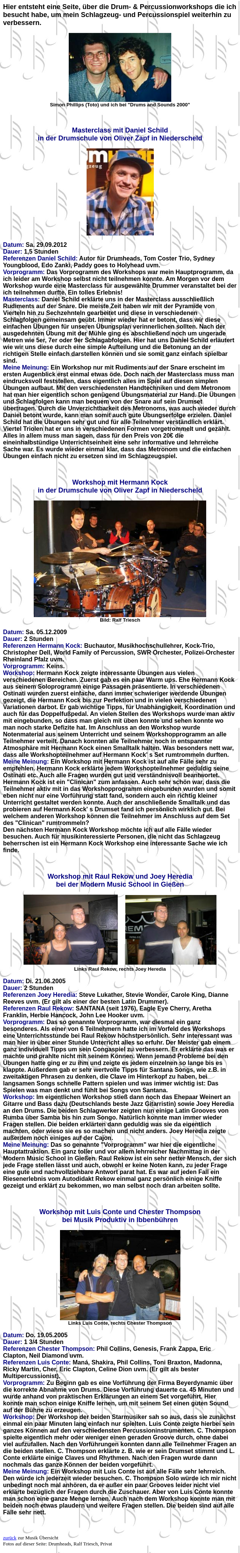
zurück (9, 1538)
